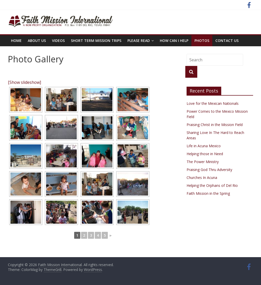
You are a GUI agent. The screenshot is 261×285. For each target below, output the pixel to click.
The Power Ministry (203, 161)
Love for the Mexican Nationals (213, 103)
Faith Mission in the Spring (208, 193)
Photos (201, 40)
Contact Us (227, 40)
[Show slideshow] (24, 82)
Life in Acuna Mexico (204, 145)
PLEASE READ (138, 40)
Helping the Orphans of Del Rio (212, 185)
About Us (37, 40)
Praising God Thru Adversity (209, 169)
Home (16, 40)
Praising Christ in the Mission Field (215, 124)
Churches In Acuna (202, 177)
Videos (58, 40)
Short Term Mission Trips (96, 40)
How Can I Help (174, 40)
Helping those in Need (205, 153)
